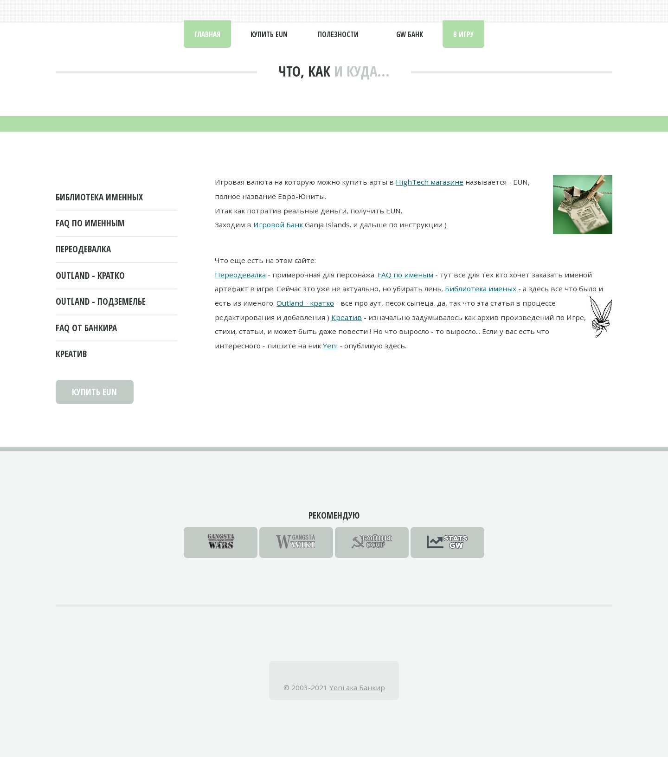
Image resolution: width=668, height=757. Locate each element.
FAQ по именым (405, 274)
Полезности (338, 34)
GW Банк (409, 34)
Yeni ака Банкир (357, 687)
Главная (207, 34)
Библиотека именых (480, 288)
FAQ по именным (90, 223)
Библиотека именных (99, 197)
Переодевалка (83, 249)
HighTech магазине (429, 181)
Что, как (304, 71)
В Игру (463, 34)
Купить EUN (269, 34)
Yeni (330, 345)
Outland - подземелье (101, 301)
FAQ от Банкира (86, 328)
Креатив (71, 354)
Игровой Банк (278, 224)
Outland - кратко (90, 275)
